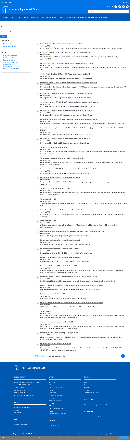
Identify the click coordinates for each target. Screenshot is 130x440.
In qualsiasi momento (10, 56)
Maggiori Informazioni (103, 438)
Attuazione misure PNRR (21, 425)
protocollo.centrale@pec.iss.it (26, 395)
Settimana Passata (10, 62)
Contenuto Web (9, 46)
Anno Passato (8, 66)
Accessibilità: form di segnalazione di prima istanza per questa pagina (87, 434)
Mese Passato (9, 64)
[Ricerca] (106, 11)
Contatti (16, 410)
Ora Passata (8, 58)
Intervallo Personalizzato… (11, 69)
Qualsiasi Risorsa (8, 44)
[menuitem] (5, 17)
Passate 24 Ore (9, 60)
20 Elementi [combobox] (40, 356)
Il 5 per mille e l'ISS (54, 426)
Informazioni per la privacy (22, 407)
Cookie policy (17, 413)
